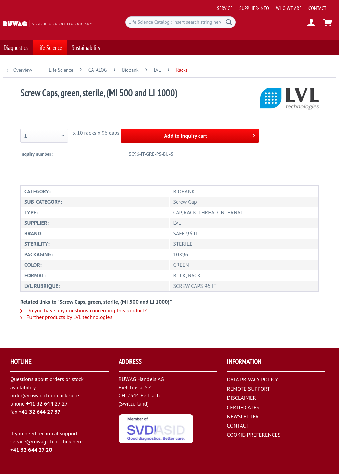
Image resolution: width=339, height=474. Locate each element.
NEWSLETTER (243, 416)
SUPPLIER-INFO (254, 8)
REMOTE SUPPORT (248, 388)
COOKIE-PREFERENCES (253, 434)
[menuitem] (276, 5)
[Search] (229, 22)
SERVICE (225, 8)
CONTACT (317, 8)
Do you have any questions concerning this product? (83, 310)
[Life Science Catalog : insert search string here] (180, 22)
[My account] (311, 23)
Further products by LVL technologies (66, 317)
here (73, 395)
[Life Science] (50, 42)
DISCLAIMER (241, 397)
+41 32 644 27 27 (47, 403)
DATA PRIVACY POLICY (252, 379)
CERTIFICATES (243, 407)
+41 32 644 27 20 (31, 449)
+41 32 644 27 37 (40, 411)
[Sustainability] (86, 42)
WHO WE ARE (289, 8)
